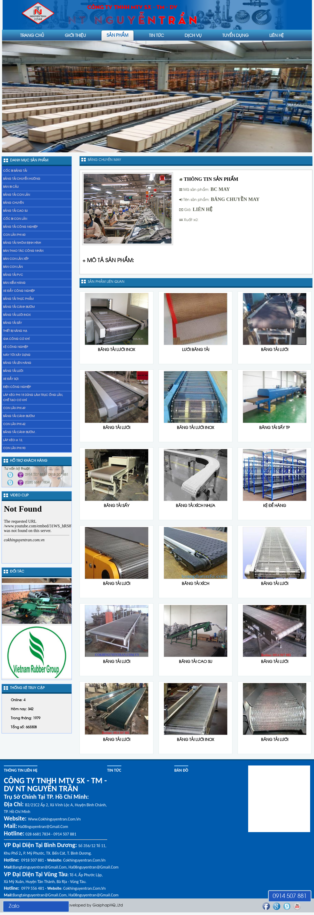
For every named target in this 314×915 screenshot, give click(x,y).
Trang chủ (32, 35)
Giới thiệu (75, 35)
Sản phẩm (117, 35)
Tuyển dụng (235, 35)
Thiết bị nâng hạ (15, 331)
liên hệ (276, 35)
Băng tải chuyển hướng (21, 179)
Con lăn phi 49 (14, 408)
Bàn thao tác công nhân (23, 251)
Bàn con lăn (13, 267)
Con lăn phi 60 (14, 235)
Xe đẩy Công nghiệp (19, 291)
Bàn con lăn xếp (16, 259)
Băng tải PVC (13, 275)
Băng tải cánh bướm (19, 307)
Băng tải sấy (12, 323)
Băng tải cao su (15, 211)
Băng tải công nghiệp (20, 227)
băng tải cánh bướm (19, 416)
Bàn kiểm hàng (14, 283)
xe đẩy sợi (10, 379)
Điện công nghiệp (17, 387)
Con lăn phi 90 (14, 448)
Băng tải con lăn (16, 195)
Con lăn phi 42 (14, 424)
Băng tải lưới (13, 371)
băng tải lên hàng (17, 363)
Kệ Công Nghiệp (15, 347)
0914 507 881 (290, 896)
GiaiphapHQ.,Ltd (107, 905)
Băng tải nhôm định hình (22, 243)
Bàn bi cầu (11, 187)
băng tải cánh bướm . (19, 432)
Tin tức (156, 35)
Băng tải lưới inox (17, 315)
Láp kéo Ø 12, (13, 440)
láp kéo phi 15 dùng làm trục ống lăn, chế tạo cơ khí (33, 398)
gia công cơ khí (16, 339)
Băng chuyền (13, 203)
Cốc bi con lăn (15, 219)
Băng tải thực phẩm (18, 299)
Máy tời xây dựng (16, 355)
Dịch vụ (193, 35)
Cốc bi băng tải (15, 171)
